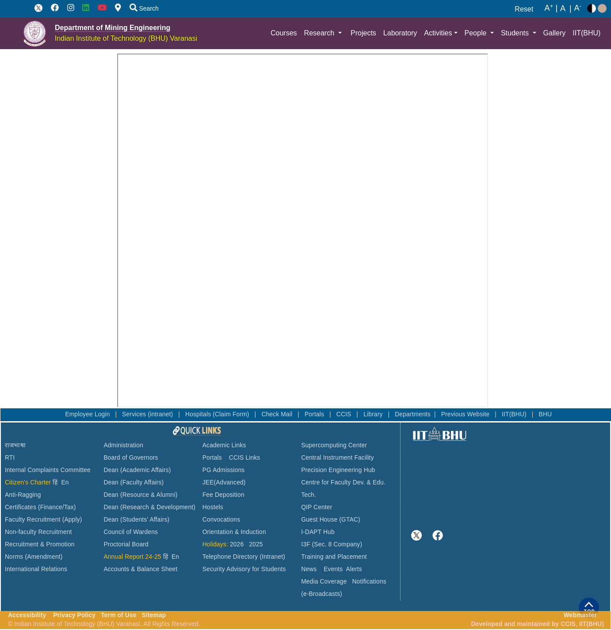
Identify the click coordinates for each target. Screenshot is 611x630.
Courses (284, 33)
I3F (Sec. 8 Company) (331, 544)
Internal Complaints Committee (48, 470)
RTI (10, 457)
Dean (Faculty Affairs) (133, 482)
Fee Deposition (223, 495)
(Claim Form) (232, 414)
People (477, 33)
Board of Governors (130, 457)
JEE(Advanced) (224, 482)
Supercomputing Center (334, 445)
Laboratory (400, 33)
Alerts (354, 569)
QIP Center (316, 507)
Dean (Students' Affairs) (136, 519)
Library (373, 414)
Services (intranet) (148, 414)
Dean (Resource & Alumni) (140, 495)
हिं (55, 482)
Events (333, 569)
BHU (545, 414)
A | (551, 8)
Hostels (212, 507)
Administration (123, 445)
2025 (256, 544)
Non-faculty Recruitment (38, 532)
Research (320, 33)
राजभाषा (15, 445)
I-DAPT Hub (318, 532)
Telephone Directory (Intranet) (243, 556)
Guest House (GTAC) (330, 519)
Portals (315, 414)
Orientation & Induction (234, 532)
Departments (413, 414)
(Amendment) (43, 556)
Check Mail (277, 414)
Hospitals (199, 414)
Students (516, 33)
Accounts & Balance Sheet (140, 569)
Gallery (554, 33)
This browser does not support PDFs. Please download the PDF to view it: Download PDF (302, 230)
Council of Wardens (130, 532)
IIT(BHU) (586, 33)
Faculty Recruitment (33, 519)
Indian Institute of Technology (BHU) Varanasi (126, 38)
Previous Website (466, 414)
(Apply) (72, 519)
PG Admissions (223, 470)
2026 (237, 544)
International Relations (36, 569)
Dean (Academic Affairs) (137, 470)
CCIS (344, 414)
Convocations (221, 519)
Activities (438, 33)
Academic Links (224, 445)
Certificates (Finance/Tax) (40, 507)
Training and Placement (334, 556)
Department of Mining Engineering (112, 27)
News (309, 569)
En (65, 482)
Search (144, 8)
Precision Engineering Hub (338, 470)
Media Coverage (324, 581)
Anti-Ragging (23, 495)
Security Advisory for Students (244, 569)
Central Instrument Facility (337, 457)
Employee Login (88, 414)
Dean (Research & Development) (149, 507)
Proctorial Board (125, 544)
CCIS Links (244, 457)
